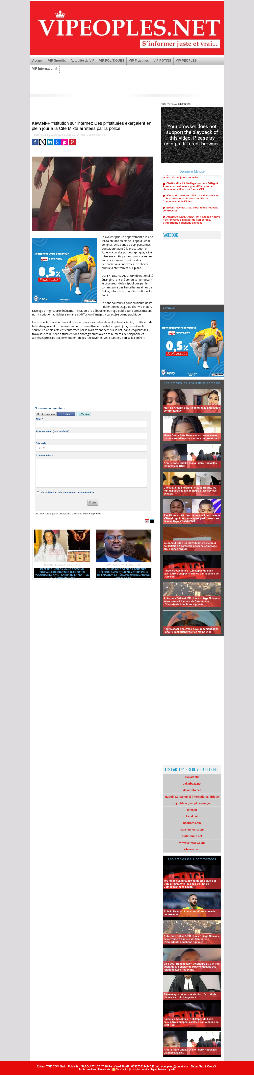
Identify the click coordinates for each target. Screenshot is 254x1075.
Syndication (122, 1069)
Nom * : (40, 419)
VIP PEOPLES (186, 60)
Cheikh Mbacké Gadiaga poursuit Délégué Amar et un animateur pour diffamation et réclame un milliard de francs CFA (123, 573)
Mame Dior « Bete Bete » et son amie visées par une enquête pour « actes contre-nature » (191, 437)
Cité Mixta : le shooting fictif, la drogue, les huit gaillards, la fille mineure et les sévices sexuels (190, 490)
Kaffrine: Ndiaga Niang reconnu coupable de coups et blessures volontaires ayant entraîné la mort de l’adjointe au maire (62, 573)
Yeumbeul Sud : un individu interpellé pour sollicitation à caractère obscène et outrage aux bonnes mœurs (190, 545)
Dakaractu (192, 777)
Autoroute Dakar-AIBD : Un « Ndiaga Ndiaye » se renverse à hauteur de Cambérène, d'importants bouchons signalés (191, 224)
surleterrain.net (192, 836)
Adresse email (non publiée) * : (53, 431)
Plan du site (104, 1069)
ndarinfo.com (192, 823)
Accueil (37, 60)
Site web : (41, 443)
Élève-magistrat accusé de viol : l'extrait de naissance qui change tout (190, 996)
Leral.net (192, 816)
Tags (153, 1069)
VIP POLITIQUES (111, 60)
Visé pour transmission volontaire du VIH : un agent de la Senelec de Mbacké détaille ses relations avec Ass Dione (191, 966)
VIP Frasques (139, 60)
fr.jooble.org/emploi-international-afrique (192, 796)
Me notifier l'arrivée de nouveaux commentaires (67, 492)
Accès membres (87, 1069)
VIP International (44, 68)
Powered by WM (166, 1069)
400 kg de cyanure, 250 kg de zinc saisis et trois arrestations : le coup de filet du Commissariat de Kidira (191, 202)
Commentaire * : (45, 455)
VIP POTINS (162, 60)
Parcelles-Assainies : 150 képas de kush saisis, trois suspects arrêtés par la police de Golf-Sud (191, 573)
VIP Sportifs (57, 60)
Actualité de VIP (82, 60)
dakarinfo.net (192, 790)
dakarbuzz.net (192, 783)
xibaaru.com (192, 849)
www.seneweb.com (192, 842)
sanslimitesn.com (192, 829)
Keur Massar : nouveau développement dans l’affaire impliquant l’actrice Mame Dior (191, 630)
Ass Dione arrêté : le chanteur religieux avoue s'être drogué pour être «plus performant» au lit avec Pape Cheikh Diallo (192, 518)
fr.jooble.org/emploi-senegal (192, 803)
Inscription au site (139, 1069)
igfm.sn (192, 809)
